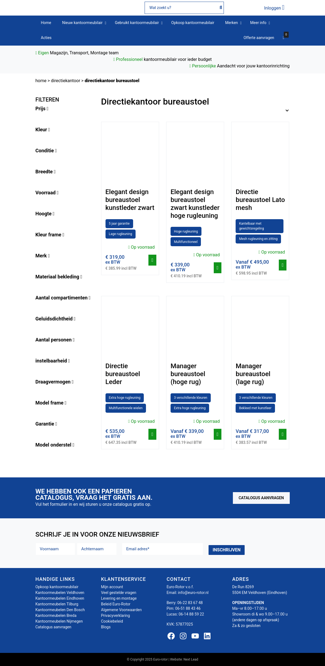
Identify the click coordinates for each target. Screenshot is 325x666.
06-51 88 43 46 (188, 608)
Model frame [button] (51, 403)
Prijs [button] (42, 108)
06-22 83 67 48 (190, 602)
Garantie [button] (46, 424)
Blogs (106, 627)
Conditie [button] (46, 150)
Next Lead (190, 659)
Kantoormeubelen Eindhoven (60, 598)
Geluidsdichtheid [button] (56, 319)
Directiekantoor (65, 80)
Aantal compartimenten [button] (63, 298)
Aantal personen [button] (55, 340)
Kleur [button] (43, 129)
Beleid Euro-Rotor (116, 604)
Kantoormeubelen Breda (56, 615)
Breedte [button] (46, 171)
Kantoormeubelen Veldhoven (60, 592)
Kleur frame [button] (50, 234)
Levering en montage (119, 598)
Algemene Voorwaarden (121, 610)
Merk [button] (43, 255)
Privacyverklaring (115, 615)
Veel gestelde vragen (118, 592)
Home (41, 80)
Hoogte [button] (45, 213)
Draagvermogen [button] (55, 382)
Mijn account (112, 587)
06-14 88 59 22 (191, 614)
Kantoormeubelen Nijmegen (59, 621)
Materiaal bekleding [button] (59, 277)
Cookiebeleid (112, 621)
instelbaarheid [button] (53, 361)
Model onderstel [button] (55, 445)
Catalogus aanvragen (261, 498)
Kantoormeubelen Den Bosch (60, 610)
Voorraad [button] (47, 192)
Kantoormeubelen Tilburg (57, 604)
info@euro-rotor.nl (193, 592)
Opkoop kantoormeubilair (57, 587)
